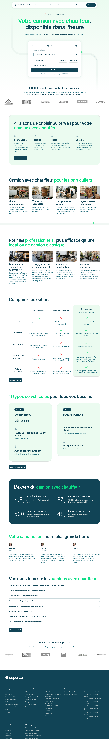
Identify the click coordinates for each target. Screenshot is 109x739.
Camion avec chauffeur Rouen (91, 709)
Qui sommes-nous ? (11, 692)
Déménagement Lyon (31, 733)
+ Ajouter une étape (38, 50)
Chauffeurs (53, 5)
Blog (6, 709)
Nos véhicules (49, 708)
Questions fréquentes (31, 707)
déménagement (57, 585)
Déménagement (30, 694)
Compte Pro (48, 713)
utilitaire (16, 149)
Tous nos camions (10, 728)
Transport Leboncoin (31, 702)
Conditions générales (11, 704)
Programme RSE (10, 697)
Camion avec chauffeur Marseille (91, 695)
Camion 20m (9, 738)
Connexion (91, 5)
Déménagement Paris (31, 728)
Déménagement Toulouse (33, 735)
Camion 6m (9, 730)
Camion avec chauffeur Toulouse (91, 702)
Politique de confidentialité (13, 702)
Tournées (47, 710)
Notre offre (48, 692)
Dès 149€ (67, 409)
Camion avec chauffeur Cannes (91, 713)
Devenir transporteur (70, 692)
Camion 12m (9, 735)
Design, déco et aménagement (49, 702)
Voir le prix (54, 70)
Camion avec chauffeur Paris (92, 692)
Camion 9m (9, 733)
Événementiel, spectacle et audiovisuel (53, 695)
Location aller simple (31, 704)
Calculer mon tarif (20, 158)
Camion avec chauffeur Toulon (91, 717)
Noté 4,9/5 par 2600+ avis (56, 14)
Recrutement (9, 694)
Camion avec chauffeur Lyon (92, 698)
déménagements (33, 454)
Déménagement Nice (31, 738)
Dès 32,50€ (19, 409)
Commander (80, 5)
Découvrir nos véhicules (17, 467)
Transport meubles (30, 699)
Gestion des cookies (11, 707)
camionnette (18, 145)
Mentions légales (10, 699)
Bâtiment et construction (52, 698)
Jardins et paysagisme (51, 705)
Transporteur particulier (32, 697)
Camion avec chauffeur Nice (92, 705)
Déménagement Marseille (32, 730)
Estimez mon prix (30, 692)
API (46, 715)
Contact (71, 5)
